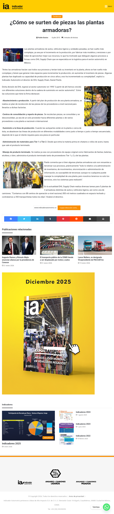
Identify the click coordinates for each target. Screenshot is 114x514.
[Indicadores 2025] (28, 425)
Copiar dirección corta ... (69, 208)
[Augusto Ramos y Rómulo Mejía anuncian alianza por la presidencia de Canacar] (19, 245)
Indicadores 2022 (83, 436)
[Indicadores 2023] (66, 428)
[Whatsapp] (106, 507)
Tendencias (57, 16)
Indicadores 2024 (83, 412)
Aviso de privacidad (76, 496)
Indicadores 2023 (83, 424)
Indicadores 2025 (11, 443)
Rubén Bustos (43, 38)
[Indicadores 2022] (66, 439)
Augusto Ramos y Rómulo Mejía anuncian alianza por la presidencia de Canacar (18, 259)
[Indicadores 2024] (66, 416)
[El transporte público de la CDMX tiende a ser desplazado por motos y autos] (57, 245)
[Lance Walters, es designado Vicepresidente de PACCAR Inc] (95, 245)
